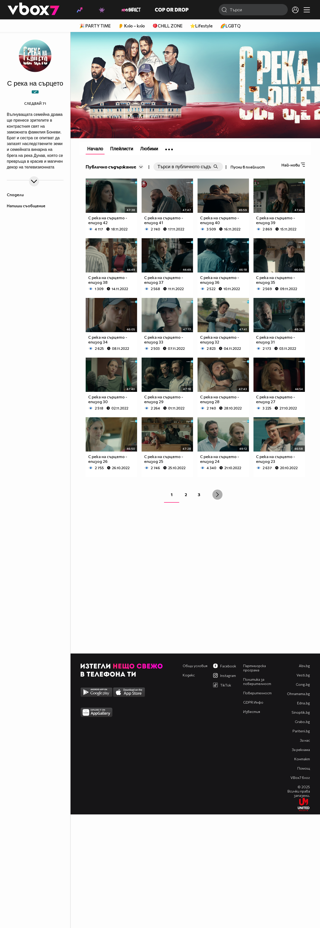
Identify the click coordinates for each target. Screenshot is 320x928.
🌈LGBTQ (230, 25)
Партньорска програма (254, 668)
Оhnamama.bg (298, 694)
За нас (305, 740)
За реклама (301, 749)
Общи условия (195, 666)
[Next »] (217, 495)
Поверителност (257, 693)
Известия (251, 711)
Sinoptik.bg (301, 712)
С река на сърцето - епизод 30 (107, 399)
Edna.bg (303, 703)
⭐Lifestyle (201, 25)
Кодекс (189, 675)
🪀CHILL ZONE (167, 25)
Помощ (303, 768)
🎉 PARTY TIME (95, 25)
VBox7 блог (300, 777)
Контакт (302, 759)
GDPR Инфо (253, 702)
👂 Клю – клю (131, 25)
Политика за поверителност (257, 681)
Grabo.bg (302, 721)
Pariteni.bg (301, 731)
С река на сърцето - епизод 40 (219, 220)
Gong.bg (303, 684)
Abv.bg (304, 666)
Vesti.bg (303, 675)
